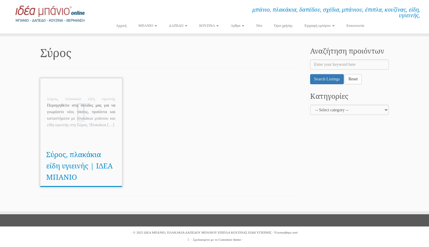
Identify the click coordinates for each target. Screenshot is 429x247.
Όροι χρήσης (283, 26)
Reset (353, 79)
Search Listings (327, 79)
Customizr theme (229, 239)
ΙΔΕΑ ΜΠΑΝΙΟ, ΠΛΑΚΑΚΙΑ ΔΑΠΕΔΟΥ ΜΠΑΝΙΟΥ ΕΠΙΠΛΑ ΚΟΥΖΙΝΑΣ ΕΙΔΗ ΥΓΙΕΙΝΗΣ (207, 232)
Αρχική (121, 26)
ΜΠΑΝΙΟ (148, 26)
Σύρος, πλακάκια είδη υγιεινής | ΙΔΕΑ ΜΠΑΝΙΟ (79, 165)
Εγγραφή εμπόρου (319, 26)
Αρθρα (237, 26)
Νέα (259, 26)
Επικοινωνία (355, 26)
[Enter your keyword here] (349, 65)
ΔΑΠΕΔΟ (178, 26)
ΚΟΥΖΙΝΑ (209, 26)
